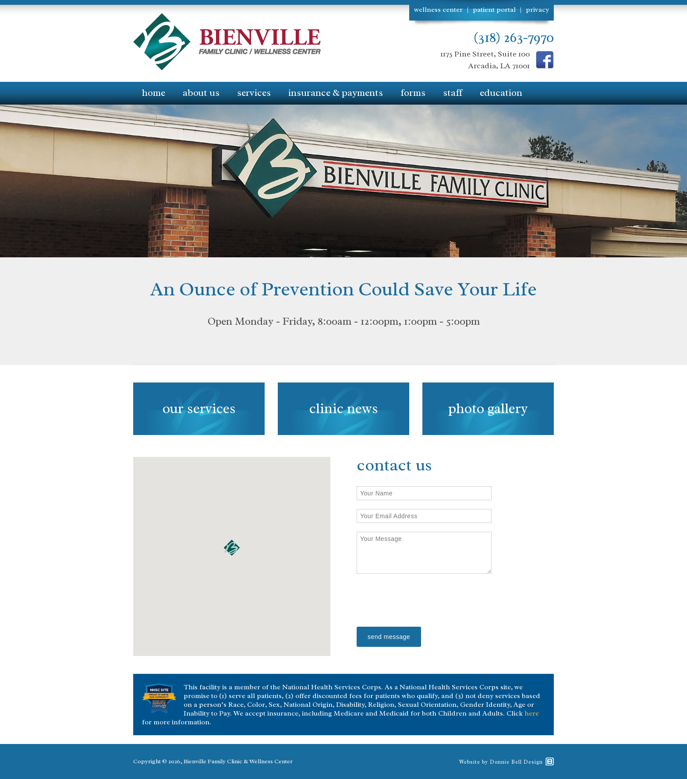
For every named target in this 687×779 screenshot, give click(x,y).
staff (452, 93)
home (153, 93)
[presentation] (423, 601)
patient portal (494, 9)
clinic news (343, 408)
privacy (537, 9)
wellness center (438, 9)
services (254, 93)
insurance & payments (335, 93)
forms (412, 93)
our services (199, 408)
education (501, 93)
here (531, 713)
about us (201, 93)
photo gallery (488, 408)
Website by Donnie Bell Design (501, 761)
